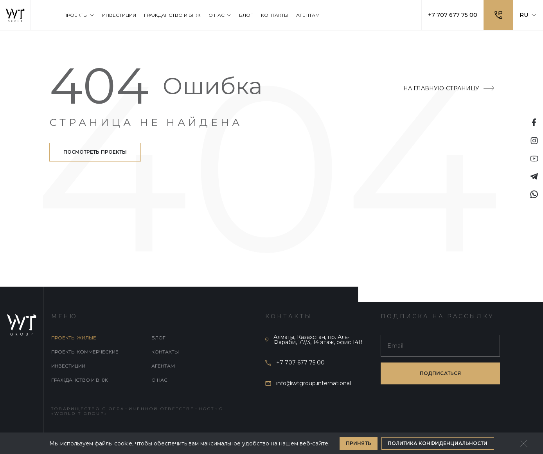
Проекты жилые (73, 338)
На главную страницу (448, 88)
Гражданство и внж (79, 380)
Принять (358, 443)
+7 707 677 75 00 (452, 14)
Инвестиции (68, 366)
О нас (159, 380)
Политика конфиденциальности (438, 443)
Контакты (165, 352)
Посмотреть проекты (95, 152)
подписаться (440, 373)
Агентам (163, 366)
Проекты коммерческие (85, 352)
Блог (158, 338)
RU (528, 14)
